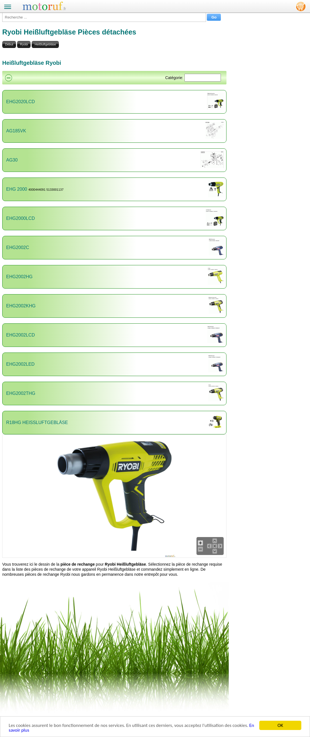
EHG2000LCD (20, 218)
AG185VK (16, 130)
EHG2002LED (20, 364)
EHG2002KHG (21, 305)
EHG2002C (17, 247)
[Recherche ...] (104, 17)
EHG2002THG (20, 393)
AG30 (12, 160)
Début (9, 44)
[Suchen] (202, 78)
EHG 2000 (16, 189)
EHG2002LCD (20, 335)
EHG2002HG (19, 276)
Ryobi (24, 44)
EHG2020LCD (20, 101)
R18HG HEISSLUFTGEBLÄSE (37, 422)
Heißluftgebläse (45, 44)
